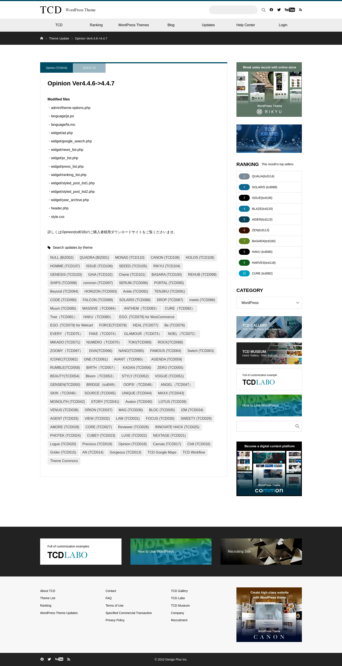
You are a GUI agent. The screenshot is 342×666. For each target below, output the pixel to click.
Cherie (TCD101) (132, 274)
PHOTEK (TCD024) (65, 435)
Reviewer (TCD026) (133, 427)
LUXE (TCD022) (134, 435)
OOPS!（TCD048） (138, 384)
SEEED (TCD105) (133, 266)
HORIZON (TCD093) (100, 291)
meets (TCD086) (202, 300)
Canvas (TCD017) (167, 444)
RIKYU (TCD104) (166, 266)
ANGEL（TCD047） (177, 384)
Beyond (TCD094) (64, 291)
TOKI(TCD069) (139, 342)
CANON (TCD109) (165, 257)
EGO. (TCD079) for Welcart (71, 325)
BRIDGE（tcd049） (101, 384)
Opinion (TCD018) (56, 67)
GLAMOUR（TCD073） (143, 334)
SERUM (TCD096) (133, 283)
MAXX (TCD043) (171, 393)
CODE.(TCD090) (63, 300)
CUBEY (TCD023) (101, 435)
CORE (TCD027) (99, 427)
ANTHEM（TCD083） (141, 308)
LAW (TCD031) (128, 418)
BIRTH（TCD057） (101, 367)
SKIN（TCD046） (64, 393)
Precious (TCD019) (97, 444)
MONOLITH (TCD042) (67, 402)
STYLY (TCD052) (135, 376)
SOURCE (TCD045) (100, 393)
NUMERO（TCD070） (104, 342)
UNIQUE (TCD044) (137, 393)
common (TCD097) (98, 283)
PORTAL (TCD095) (169, 283)
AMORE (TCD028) (64, 427)
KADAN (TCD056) (137, 367)
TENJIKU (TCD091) (169, 291)
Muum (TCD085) (63, 308)
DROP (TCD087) (170, 300)
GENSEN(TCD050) (65, 384)
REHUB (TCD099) (202, 274)
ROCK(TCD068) (170, 342)
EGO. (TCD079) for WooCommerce (146, 317)
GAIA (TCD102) (100, 274)
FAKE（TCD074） (103, 334)
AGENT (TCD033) (64, 418)
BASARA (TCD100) (167, 274)
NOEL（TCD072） (182, 334)
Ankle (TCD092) (135, 291)
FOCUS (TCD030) (160, 418)
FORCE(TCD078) (113, 325)
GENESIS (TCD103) (66, 274)
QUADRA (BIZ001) (94, 257)
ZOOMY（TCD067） (66, 351)
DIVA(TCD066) (100, 351)
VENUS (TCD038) (64, 410)
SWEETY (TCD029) (196, 418)
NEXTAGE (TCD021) (169, 435)
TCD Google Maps (161, 452)
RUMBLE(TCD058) (65, 367)
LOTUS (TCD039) (172, 402)
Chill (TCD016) (198, 444)
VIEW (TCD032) (97, 418)
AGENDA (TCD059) (166, 359)
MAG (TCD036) (131, 410)
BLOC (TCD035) (162, 410)
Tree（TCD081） (63, 317)
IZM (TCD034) (192, 410)
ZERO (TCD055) (170, 367)
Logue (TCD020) (63, 444)
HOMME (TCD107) (65, 266)
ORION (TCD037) (98, 410)
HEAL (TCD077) (145, 325)
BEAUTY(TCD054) (64, 376)
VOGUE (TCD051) (169, 376)
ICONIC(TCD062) (64, 359)
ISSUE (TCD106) (99, 266)
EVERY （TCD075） (66, 334)
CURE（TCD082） (180, 308)
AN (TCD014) (93, 452)
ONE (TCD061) (96, 359)
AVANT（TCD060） (129, 359)
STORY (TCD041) (105, 402)
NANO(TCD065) (131, 351)
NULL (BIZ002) (62, 257)
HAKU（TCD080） (98, 317)
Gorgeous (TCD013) (125, 452)
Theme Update (59, 38)
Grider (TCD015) (63, 452)
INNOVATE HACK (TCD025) (177, 427)
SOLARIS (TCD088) (135, 300)
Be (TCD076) (174, 325)
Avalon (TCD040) (138, 402)
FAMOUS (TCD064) (165, 351)
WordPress (271, 303)
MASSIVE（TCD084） (100, 308)
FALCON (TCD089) (98, 300)
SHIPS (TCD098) (63, 283)
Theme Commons (64, 461)
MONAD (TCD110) (129, 257)
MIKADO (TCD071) (65, 342)
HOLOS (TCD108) (200, 257)
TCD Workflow (194, 452)
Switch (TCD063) (200, 351)
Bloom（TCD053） (101, 376)
